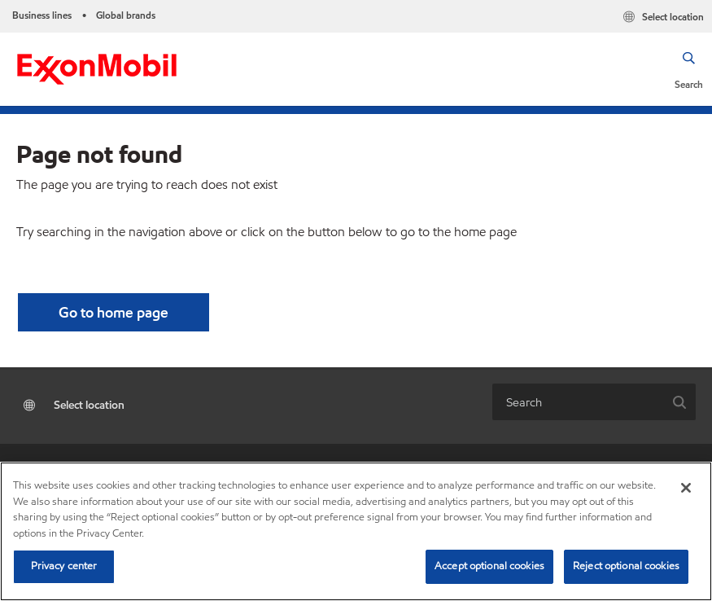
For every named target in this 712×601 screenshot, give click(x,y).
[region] (356, 531)
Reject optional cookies (626, 566)
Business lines (42, 15)
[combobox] (578, 402)
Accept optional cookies (489, 566)
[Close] (686, 488)
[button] (689, 69)
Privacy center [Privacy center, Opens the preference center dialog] (64, 566)
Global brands (125, 15)
